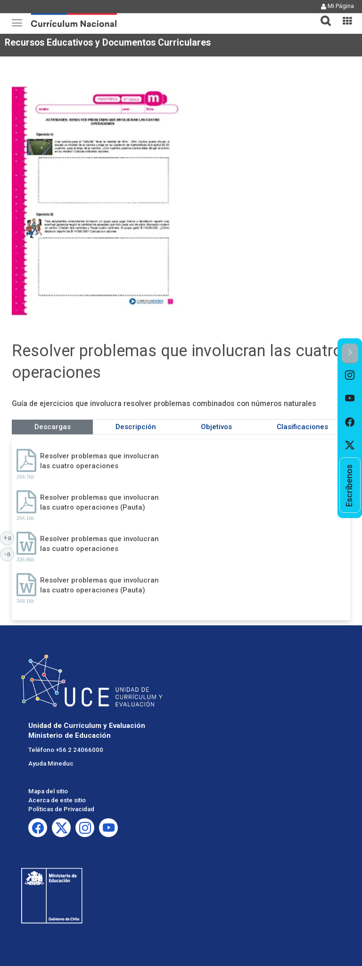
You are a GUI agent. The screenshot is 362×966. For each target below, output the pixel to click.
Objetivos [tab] (216, 427)
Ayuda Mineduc (51, 763)
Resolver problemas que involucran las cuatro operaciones (99, 461)
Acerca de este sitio (57, 800)
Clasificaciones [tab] (302, 427)
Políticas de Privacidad (61, 809)
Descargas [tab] (52, 427)
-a (9, 553)
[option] (350, 375)
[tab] (321, 15)
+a (9, 537)
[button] (321, 15)
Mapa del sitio (48, 791)
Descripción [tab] (135, 427)
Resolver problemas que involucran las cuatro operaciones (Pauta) (99, 502)
